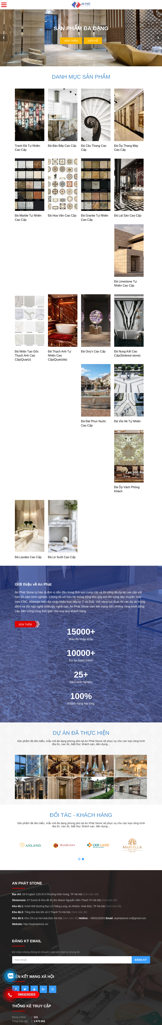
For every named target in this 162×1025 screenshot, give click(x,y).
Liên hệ (93, 39)
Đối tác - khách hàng (81, 812)
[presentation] (3, 36)
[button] (79, 856)
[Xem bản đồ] (90, 891)
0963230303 (98, 914)
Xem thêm (25, 621)
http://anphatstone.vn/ (35, 920)
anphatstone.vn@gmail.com (130, 914)
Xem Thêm (71, 39)
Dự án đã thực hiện (81, 730)
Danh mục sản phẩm (81, 74)
